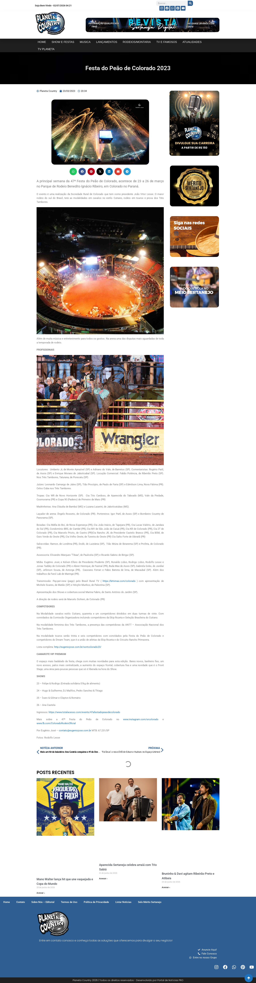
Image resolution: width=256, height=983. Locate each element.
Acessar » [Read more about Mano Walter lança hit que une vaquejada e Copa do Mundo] (41, 893)
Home (6, 902)
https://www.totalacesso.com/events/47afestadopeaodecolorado (84, 712)
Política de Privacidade (96, 902)
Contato (20, 902)
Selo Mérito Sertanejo (149, 902)
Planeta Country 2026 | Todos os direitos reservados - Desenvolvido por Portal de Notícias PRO (128, 980)
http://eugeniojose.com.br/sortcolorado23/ (77, 646)
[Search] (190, 3)
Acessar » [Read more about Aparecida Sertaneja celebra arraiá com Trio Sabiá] (103, 878)
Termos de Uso (69, 902)
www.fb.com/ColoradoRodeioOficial (56, 723)
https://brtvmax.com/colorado (119, 581)
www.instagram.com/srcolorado (140, 719)
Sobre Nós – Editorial (42, 902)
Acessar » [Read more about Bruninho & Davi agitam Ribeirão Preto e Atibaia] (166, 887)
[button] (73, 171)
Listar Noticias (123, 902)
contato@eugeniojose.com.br (75, 730)
